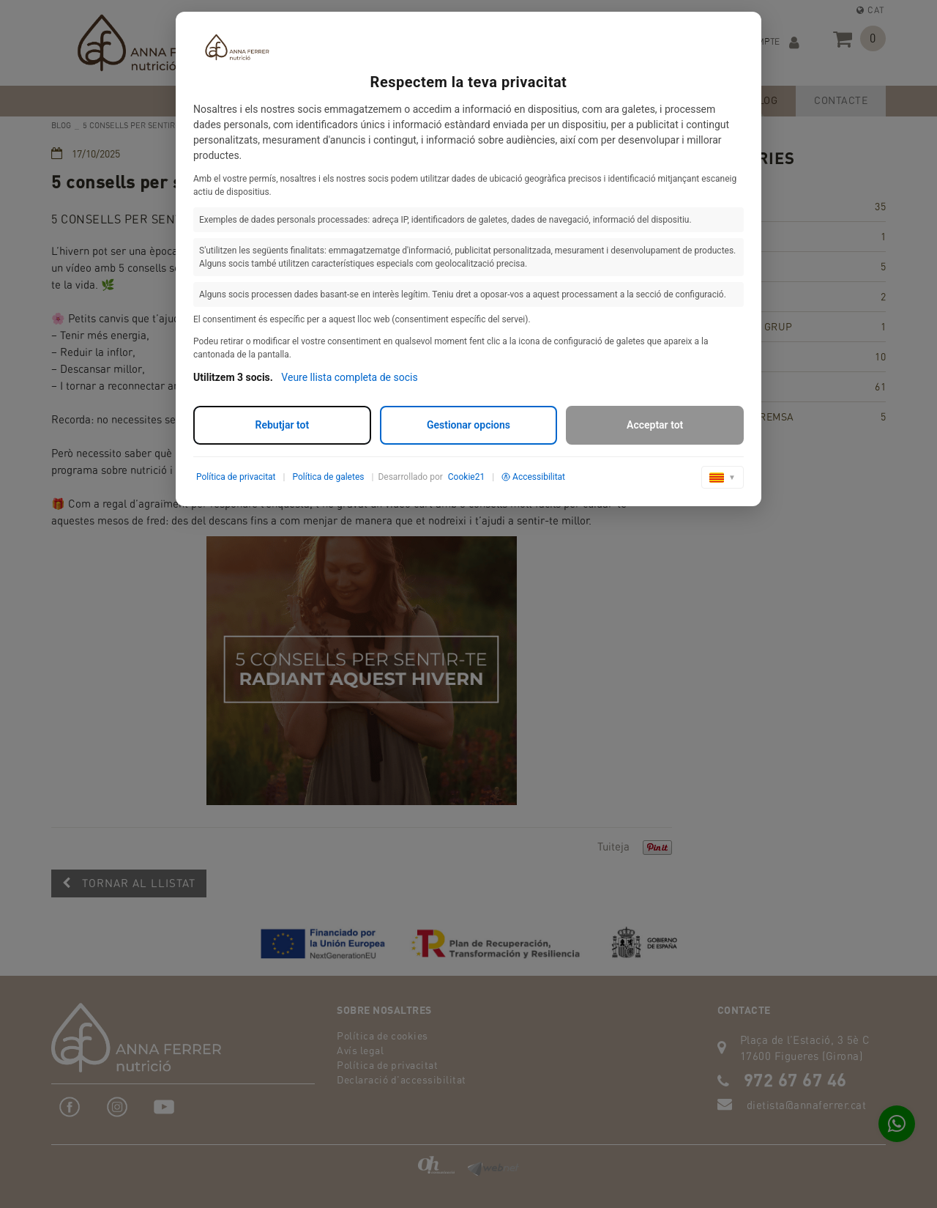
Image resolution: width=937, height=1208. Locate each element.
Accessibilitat (533, 477)
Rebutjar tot (282, 425)
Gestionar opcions (468, 425)
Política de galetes (328, 477)
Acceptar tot (655, 425)
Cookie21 (466, 477)
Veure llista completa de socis (349, 377)
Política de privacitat (236, 477)
